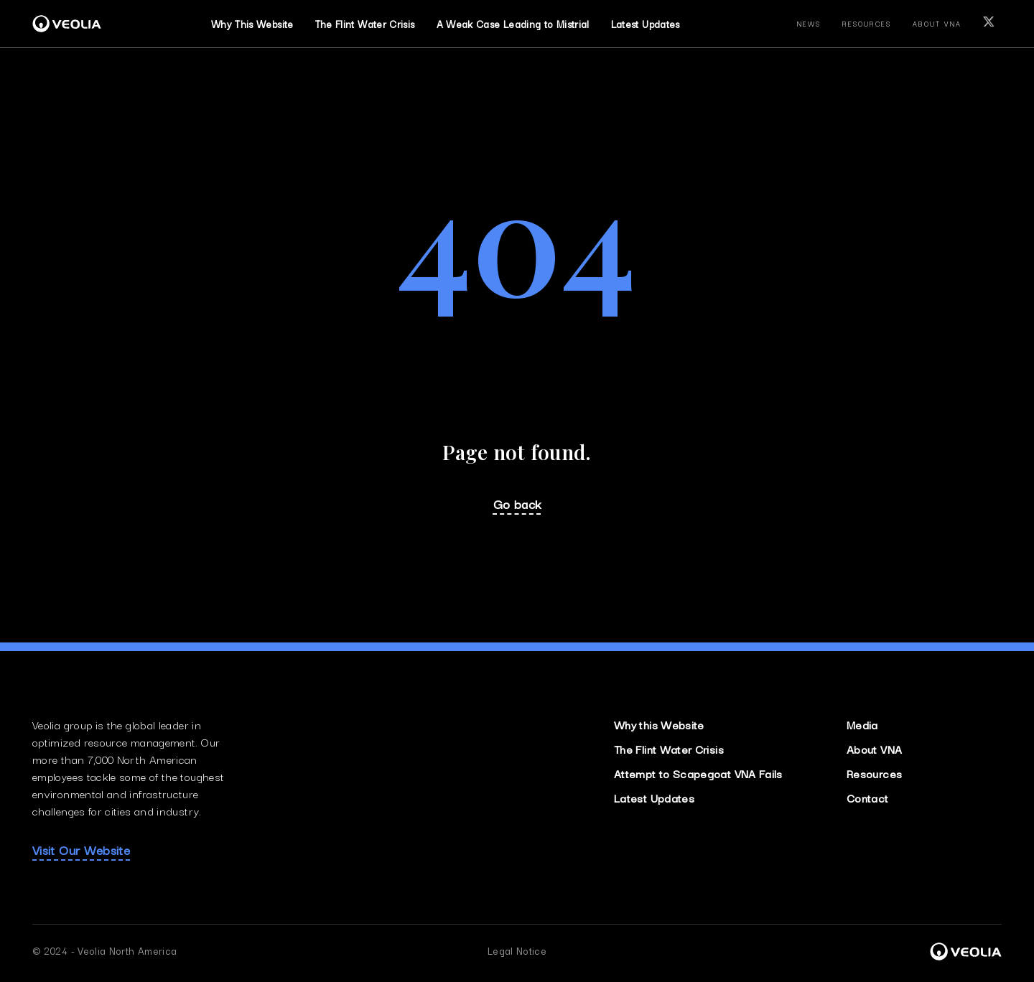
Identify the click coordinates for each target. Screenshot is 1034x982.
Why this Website (659, 724)
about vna (937, 23)
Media (862, 724)
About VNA (874, 748)
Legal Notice (517, 950)
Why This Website (252, 24)
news (809, 23)
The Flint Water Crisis (669, 748)
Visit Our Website (81, 850)
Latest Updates (645, 24)
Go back (517, 504)
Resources (874, 773)
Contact (868, 797)
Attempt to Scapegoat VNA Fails (698, 773)
